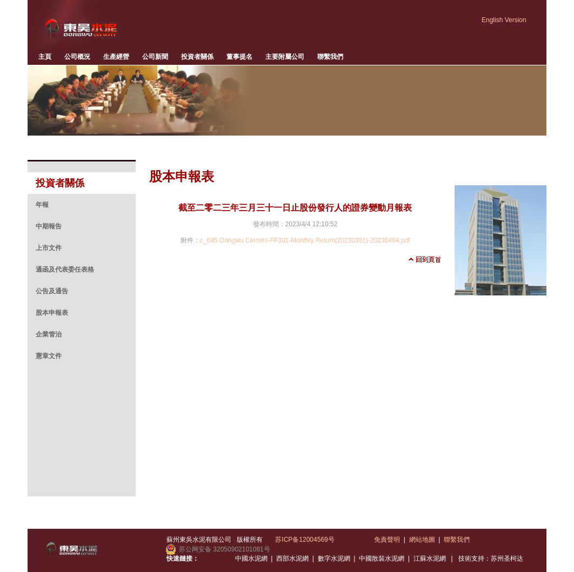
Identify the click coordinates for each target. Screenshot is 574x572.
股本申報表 (52, 313)
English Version (504, 20)
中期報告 (49, 226)
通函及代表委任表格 (65, 269)
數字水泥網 (334, 558)
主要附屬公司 (284, 56)
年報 (42, 204)
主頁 (44, 56)
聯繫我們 (330, 56)
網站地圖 (422, 539)
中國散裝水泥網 (381, 558)
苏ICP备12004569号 (304, 539)
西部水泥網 (292, 558)
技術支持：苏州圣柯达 (490, 558)
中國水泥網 (251, 558)
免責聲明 (387, 539)
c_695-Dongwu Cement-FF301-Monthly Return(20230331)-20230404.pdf (305, 240)
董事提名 (239, 56)
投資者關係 (197, 56)
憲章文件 (49, 356)
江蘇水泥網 (429, 558)
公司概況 (77, 56)
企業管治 (49, 334)
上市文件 (49, 248)
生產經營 (116, 56)
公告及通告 (52, 291)
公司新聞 (155, 56)
